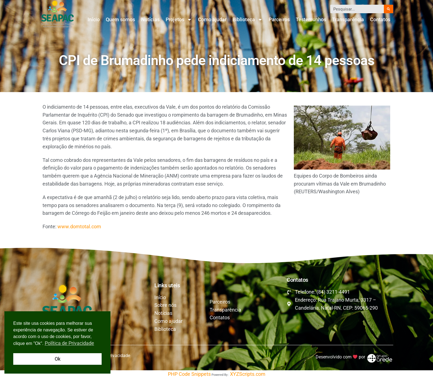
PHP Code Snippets (189, 374)
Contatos (380, 19)
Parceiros (279, 19)
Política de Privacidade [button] (69, 343)
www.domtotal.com (79, 226)
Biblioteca (248, 19)
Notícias (150, 19)
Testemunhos (311, 19)
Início (94, 19)
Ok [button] (57, 359)
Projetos (179, 19)
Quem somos (120, 19)
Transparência (348, 19)
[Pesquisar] (388, 9)
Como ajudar (212, 19)
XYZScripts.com (247, 374)
